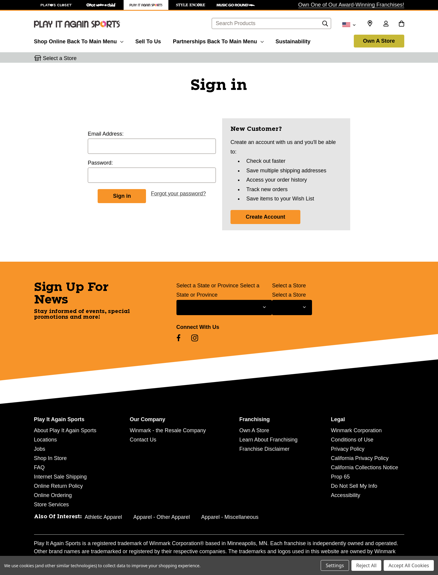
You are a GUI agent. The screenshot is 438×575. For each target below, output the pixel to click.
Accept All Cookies (408, 565)
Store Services (51, 504)
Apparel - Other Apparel (161, 517)
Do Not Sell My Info (354, 486)
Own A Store (379, 41)
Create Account (265, 217)
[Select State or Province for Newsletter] (224, 307)
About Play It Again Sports (65, 430)
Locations (45, 440)
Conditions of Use (352, 440)
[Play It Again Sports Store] (146, 5)
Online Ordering (53, 495)
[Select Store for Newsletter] (292, 307)
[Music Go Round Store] (235, 5)
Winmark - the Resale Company (168, 430)
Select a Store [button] (60, 58)
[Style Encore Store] (190, 5)
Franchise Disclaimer (264, 449)
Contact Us (143, 440)
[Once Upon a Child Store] (101, 5)
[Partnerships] (218, 41)
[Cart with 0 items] (401, 24)
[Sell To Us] (148, 41)
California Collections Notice (364, 467)
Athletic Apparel (103, 517)
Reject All (366, 565)
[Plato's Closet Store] (56, 5)
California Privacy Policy (359, 458)
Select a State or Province (207, 286)
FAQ (39, 467)
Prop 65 (340, 477)
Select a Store (289, 286)
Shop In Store (50, 458)
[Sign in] (386, 24)
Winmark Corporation (356, 430)
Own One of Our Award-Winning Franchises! (351, 5)
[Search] (325, 25)
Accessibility (345, 495)
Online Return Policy (58, 486)
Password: (100, 163)
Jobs (39, 449)
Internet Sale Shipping (60, 477)
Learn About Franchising (268, 440)
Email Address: (106, 134)
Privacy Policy (347, 449)
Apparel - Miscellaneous (230, 517)
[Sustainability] (293, 41)
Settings (335, 565)
